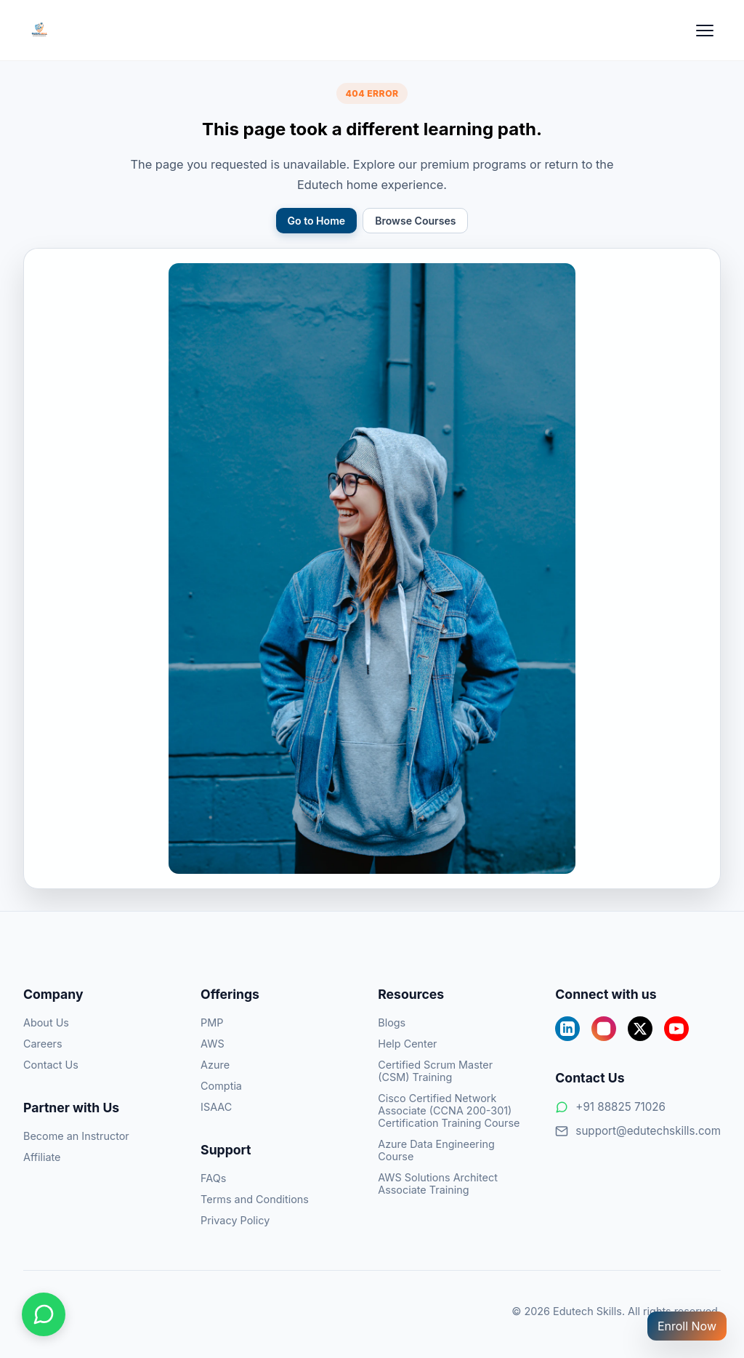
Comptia (221, 1086)
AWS (213, 1043)
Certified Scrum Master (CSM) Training (435, 1070)
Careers (42, 1043)
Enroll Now (687, 1326)
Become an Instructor (76, 1136)
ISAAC (216, 1107)
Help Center (407, 1043)
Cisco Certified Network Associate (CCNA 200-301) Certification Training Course (448, 1110)
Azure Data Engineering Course (436, 1150)
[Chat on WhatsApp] (43, 1314)
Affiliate (42, 1157)
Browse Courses (415, 220)
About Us (46, 1022)
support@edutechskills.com (638, 1131)
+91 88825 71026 (610, 1107)
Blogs (391, 1022)
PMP (212, 1022)
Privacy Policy (235, 1220)
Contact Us (50, 1064)
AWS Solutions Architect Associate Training (438, 1183)
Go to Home (317, 220)
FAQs (213, 1178)
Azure (215, 1064)
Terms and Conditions (255, 1199)
